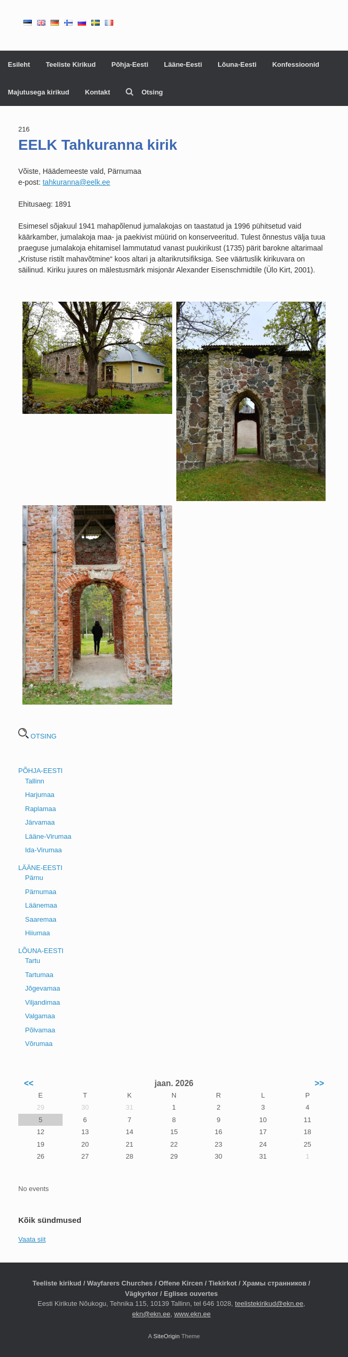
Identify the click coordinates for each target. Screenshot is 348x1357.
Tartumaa (39, 975)
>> (319, 1083)
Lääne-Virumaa (48, 836)
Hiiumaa (37, 933)
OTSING (37, 736)
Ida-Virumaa (43, 850)
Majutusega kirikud (38, 92)
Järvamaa (40, 822)
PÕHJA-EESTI (40, 771)
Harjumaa (39, 795)
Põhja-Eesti (129, 64)
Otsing (144, 92)
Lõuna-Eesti (237, 64)
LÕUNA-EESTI (41, 951)
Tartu (32, 961)
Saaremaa (40, 919)
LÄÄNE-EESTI (40, 868)
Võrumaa (39, 1043)
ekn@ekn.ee (151, 1314)
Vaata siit (32, 1239)
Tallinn (34, 781)
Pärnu (34, 878)
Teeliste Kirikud (71, 64)
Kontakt (97, 92)
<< (28, 1083)
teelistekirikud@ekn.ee (269, 1303)
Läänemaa (41, 905)
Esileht (19, 64)
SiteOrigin (166, 1336)
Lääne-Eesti (183, 64)
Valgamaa (40, 1016)
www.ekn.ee (192, 1314)
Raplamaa (40, 809)
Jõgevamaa (42, 988)
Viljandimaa (42, 1002)
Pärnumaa (40, 892)
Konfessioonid (295, 64)
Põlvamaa (40, 1030)
